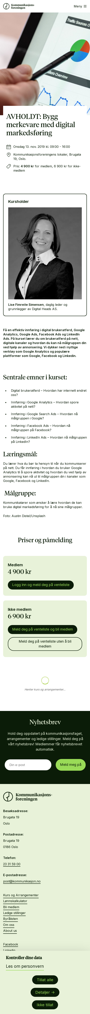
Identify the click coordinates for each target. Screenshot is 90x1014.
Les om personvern (25, 966)
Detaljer (42, 992)
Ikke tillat (45, 1004)
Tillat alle (45, 979)
